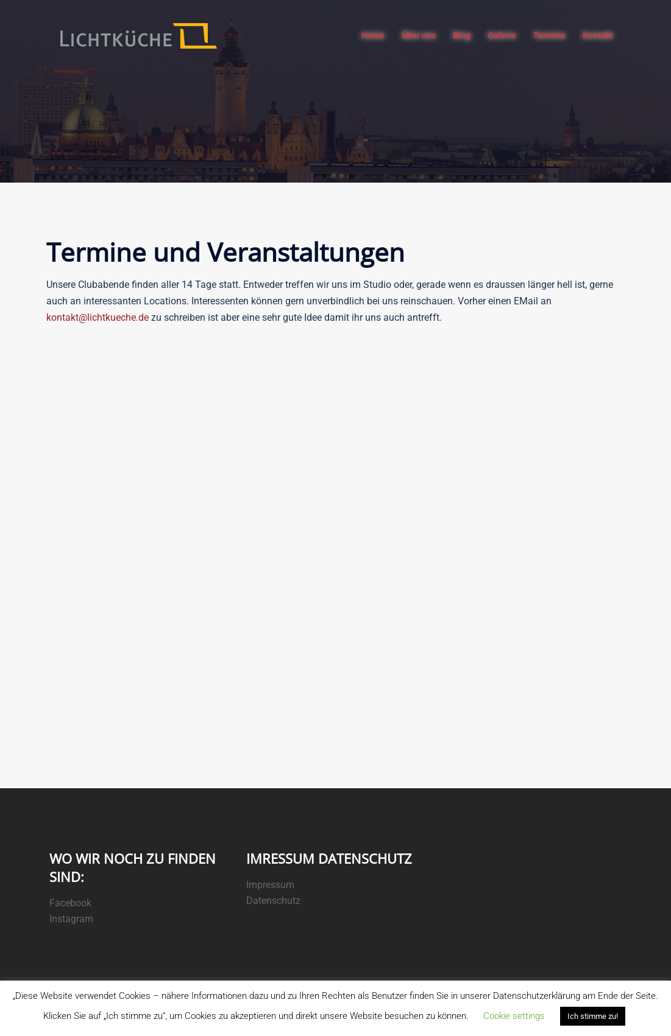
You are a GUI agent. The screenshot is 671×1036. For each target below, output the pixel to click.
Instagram (71, 919)
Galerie (502, 35)
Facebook (70, 903)
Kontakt (598, 35)
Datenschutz (273, 900)
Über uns (419, 35)
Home (373, 35)
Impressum (270, 885)
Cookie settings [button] (514, 1015)
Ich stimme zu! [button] (592, 1016)
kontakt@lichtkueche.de (97, 317)
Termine (549, 35)
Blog (461, 35)
